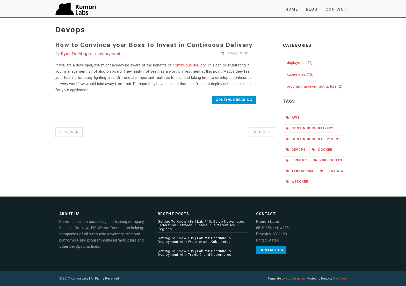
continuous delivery (189, 65)
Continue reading (234, 100)
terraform (300, 171)
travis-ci (332, 171)
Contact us (271, 250)
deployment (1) (300, 62)
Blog (312, 9)
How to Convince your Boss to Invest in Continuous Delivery (153, 45)
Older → (261, 132)
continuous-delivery (310, 128)
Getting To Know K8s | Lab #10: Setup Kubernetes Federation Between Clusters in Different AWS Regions (201, 225)
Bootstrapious (296, 278)
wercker (297, 181)
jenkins (296, 160)
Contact (336, 9)
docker (322, 150)
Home (291, 9)
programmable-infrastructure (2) (314, 86)
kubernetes (328, 160)
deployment (108, 54)
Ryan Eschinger (76, 54)
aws (293, 117)
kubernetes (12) (300, 74)
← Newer (69, 132)
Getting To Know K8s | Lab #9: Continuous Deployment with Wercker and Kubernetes (194, 240)
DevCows (340, 278)
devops (296, 150)
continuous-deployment (313, 139)
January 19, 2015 (236, 53)
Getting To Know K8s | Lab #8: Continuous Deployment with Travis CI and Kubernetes (194, 253)
